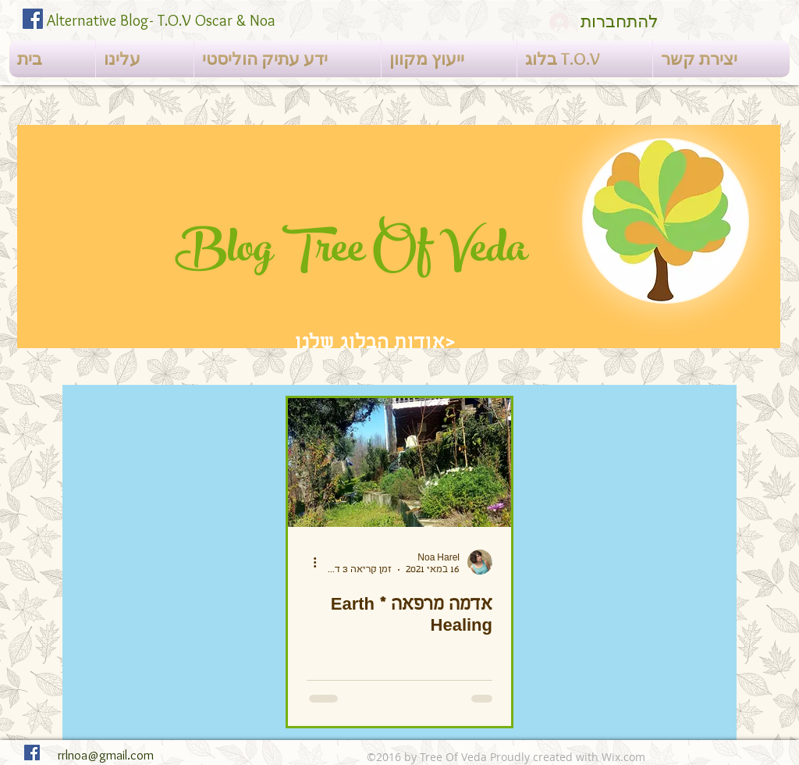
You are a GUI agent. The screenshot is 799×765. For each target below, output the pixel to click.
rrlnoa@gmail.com (106, 755)
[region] (398, 236)
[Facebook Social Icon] (33, 19)
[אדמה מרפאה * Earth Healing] (399, 462)
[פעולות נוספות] (309, 562)
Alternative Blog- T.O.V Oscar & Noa (161, 20)
